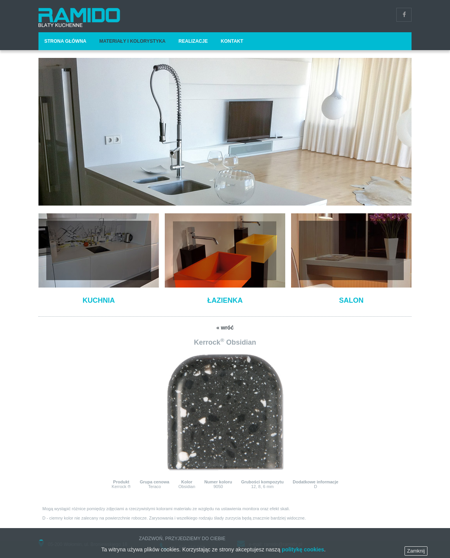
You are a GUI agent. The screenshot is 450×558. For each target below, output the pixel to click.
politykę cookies (303, 554)
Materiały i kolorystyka (132, 41)
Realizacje (193, 41)
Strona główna (65, 41)
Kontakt (232, 41)
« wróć (225, 327)
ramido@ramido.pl (283, 544)
